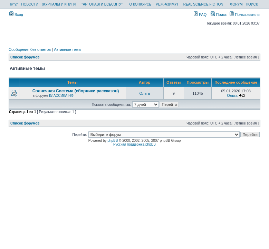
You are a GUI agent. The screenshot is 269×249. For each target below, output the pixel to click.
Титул (14, 4)
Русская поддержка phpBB (134, 144)
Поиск (219, 14)
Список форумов (25, 57)
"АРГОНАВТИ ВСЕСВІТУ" (101, 4)
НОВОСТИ (29, 4)
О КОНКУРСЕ (140, 4)
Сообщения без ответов (30, 49)
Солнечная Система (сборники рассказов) (75, 91)
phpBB (112, 140)
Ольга (145, 93)
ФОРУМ (236, 4)
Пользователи (245, 14)
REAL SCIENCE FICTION (203, 4)
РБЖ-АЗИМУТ (167, 4)
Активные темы (67, 49)
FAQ (200, 14)
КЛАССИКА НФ (61, 96)
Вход (16, 14)
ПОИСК (252, 4)
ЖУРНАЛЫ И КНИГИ (59, 4)
